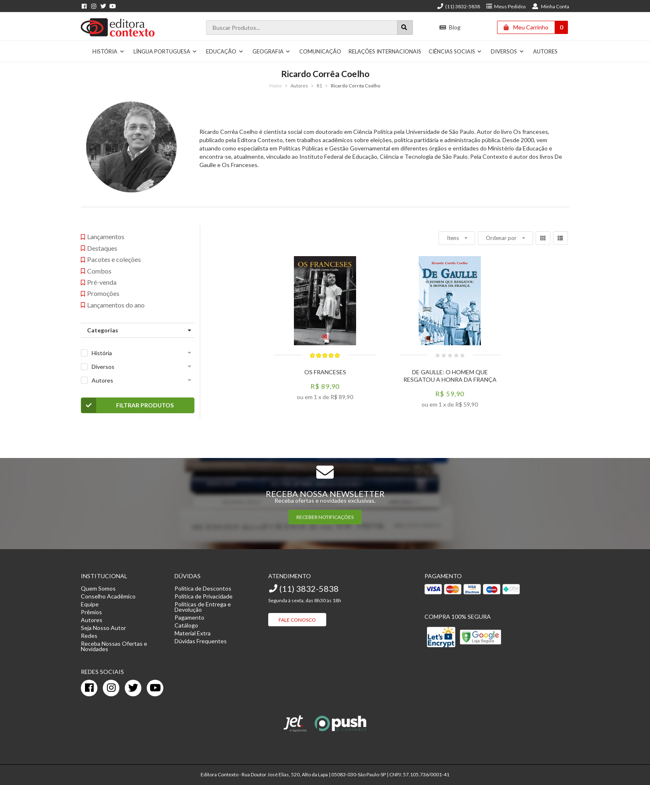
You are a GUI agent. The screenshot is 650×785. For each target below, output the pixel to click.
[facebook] (89, 688)
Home (275, 85)
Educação (224, 51)
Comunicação (320, 51)
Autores (545, 51)
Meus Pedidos (506, 6)
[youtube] (155, 688)
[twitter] (133, 688)
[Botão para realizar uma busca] (405, 27)
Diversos (507, 51)
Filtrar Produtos (127, 405)
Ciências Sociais (455, 51)
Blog (450, 27)
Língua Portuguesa (165, 51)
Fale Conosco (297, 620)
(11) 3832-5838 (458, 6)
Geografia (271, 51)
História (108, 51)
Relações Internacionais (385, 51)
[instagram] (111, 688)
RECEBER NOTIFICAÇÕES (325, 517)
